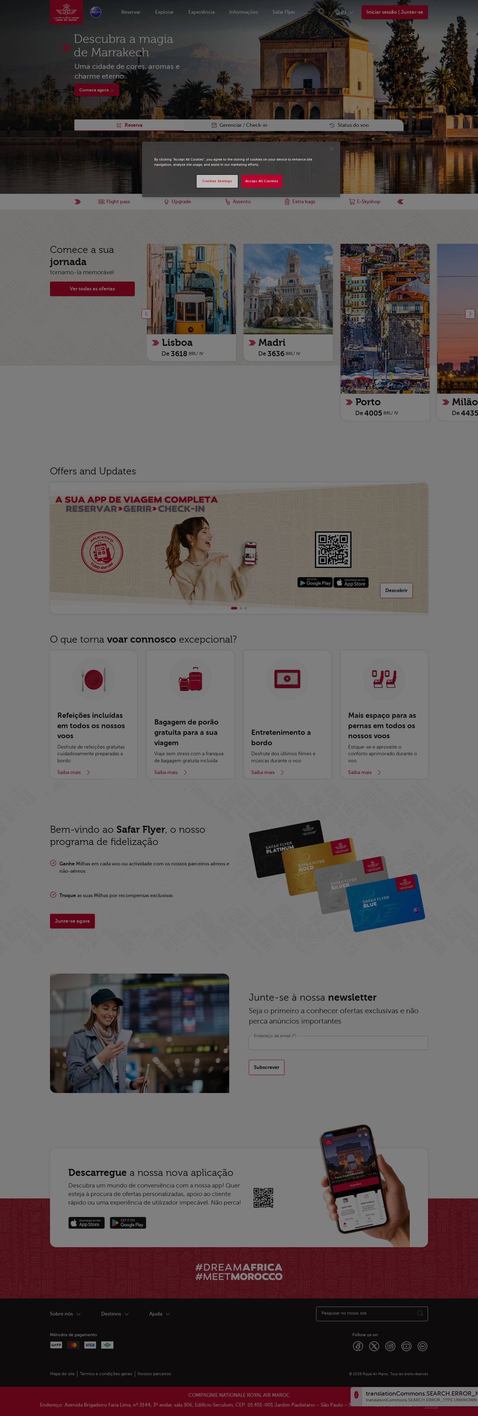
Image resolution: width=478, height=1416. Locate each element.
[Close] (331, 149)
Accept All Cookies (261, 181)
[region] (241, 169)
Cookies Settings (217, 181)
